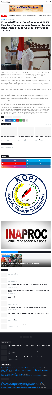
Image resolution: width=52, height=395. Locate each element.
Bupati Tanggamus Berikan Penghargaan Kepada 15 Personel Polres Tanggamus (20, 369)
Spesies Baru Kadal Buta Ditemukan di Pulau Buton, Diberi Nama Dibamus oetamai (20, 387)
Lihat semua (48, 124)
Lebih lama (47, 153)
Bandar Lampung (10, 19)
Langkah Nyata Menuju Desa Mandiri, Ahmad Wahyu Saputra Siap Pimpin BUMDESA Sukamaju (27, 302)
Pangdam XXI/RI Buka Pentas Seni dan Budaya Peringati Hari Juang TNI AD (25, 319)
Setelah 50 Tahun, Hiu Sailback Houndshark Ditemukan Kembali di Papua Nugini (20, 384)
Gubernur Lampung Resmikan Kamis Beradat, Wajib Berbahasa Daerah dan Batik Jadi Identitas (28, 291)
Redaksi (30, 393)
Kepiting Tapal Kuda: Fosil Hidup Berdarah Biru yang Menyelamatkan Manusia (19, 383)
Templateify (21, 391)
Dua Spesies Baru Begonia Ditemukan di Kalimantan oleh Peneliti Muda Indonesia (20, 386)
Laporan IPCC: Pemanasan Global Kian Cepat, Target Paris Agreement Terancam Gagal (22, 382)
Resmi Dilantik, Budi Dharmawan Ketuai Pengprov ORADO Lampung (43, 138)
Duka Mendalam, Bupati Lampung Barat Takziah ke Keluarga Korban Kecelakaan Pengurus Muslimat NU (27, 285)
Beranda (3, 19)
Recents (26, 252)
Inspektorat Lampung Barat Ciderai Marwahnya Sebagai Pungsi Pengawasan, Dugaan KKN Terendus (30, 16)
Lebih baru (4, 153)
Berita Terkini (9, 252)
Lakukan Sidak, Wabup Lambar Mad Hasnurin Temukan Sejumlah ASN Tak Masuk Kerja (21, 375)
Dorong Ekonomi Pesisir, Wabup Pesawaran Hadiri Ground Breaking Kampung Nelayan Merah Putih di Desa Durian (24, 371)
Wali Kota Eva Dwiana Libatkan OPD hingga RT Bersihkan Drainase (8, 138)
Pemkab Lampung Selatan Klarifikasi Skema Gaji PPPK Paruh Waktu (24, 325)
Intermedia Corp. (35, 391)
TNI (19, 116)
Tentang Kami (23, 393)
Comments (42, 252)
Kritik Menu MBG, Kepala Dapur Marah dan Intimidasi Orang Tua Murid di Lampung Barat (29, 273)
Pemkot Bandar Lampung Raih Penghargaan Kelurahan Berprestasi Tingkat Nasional (25, 138)
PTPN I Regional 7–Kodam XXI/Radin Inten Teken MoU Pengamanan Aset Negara (27, 307)
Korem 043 (15, 116)
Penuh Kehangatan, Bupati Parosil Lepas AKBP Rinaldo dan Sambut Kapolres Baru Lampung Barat (27, 297)
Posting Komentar (5, 150)
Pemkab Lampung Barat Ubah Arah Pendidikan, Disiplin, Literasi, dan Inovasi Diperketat (28, 313)
